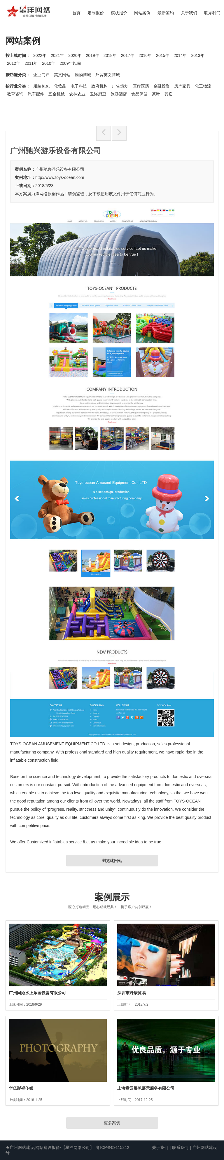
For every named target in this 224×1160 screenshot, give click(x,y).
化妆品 (60, 86)
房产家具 (182, 86)
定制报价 (96, 13)
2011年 (31, 63)
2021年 (57, 55)
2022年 (39, 55)
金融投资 (161, 86)
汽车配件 (36, 94)
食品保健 (139, 94)
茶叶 (156, 94)
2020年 (74, 55)
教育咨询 (15, 94)
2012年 (13, 63)
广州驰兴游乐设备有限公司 (59, 169)
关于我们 (189, 13)
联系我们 (212, 13)
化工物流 (203, 86)
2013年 (197, 55)
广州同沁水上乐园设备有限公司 (37, 992)
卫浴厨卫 (98, 94)
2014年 (180, 55)
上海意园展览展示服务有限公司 (145, 1088)
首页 (76, 13)
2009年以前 (70, 63)
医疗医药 (141, 86)
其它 (168, 94)
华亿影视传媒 (21, 1088)
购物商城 (83, 74)
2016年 (145, 55)
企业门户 (41, 74)
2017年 (127, 55)
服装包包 (41, 86)
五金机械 (56, 94)
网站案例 (142, 13)
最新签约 (166, 13)
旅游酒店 (119, 94)
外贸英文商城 (107, 74)
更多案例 (112, 1123)
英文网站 (62, 74)
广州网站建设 (204, 1147)
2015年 (162, 55)
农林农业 (77, 94)
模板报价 (119, 13)
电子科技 (79, 86)
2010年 (48, 63)
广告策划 (120, 86)
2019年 (92, 55)
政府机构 (99, 86)
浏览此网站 (112, 860)
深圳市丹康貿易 (131, 992)
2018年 (110, 55)
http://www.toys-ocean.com (59, 177)
